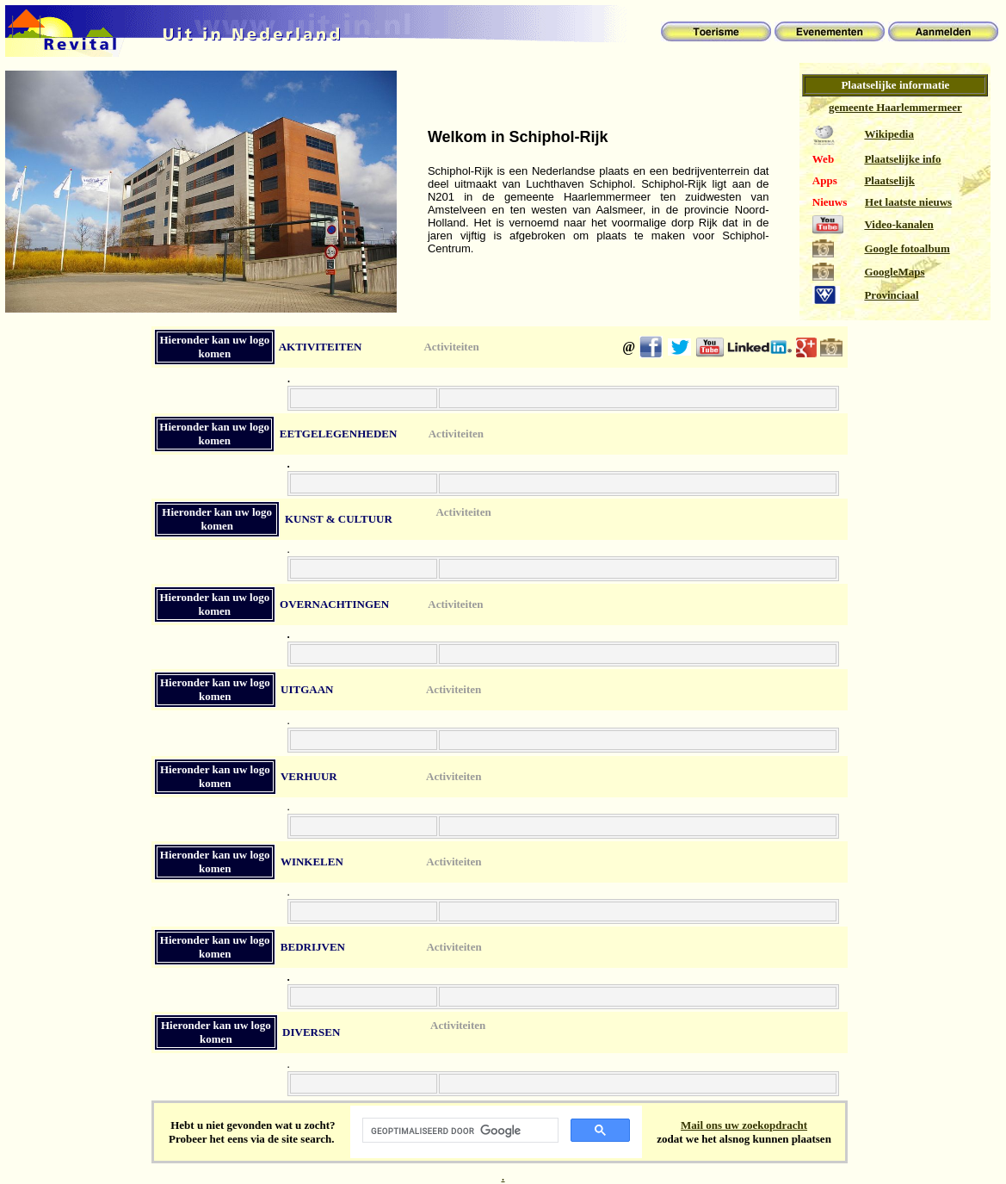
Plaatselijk (889, 180)
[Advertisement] (76, 652)
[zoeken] (459, 1130)
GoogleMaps (894, 271)
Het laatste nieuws (908, 201)
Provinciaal (891, 294)
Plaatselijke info (902, 158)
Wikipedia (889, 133)
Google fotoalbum (906, 248)
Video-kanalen (898, 224)
